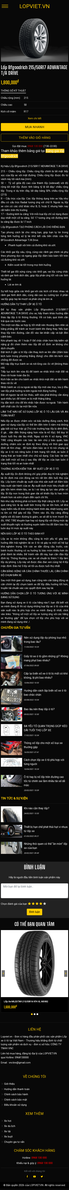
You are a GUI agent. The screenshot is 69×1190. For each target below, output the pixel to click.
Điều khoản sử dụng (14, 1104)
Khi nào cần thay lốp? (36, 808)
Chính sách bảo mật (14, 1099)
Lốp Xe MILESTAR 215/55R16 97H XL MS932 (26, 1001)
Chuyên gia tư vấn (12, 1141)
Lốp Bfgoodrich (10, 227)
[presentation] (3, 973)
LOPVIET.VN (34, 6)
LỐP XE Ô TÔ (34, 304)
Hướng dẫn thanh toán (15, 1089)
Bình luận (34, 912)
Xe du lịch (8, 1126)
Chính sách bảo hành (14, 1094)
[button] (31, 1014)
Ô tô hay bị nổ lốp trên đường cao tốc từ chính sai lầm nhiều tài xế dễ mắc (44, 781)
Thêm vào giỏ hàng (34, 137)
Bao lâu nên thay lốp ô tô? (39, 709)
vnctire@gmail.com (20, 1062)
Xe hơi (6, 1120)
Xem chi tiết (34, 118)
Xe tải (6, 1131)
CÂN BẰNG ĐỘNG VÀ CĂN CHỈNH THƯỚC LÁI (27, 571)
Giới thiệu (8, 1083)
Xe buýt (7, 1136)
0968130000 (22, 1057)
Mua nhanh (34, 127)
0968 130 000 (35, 146)
